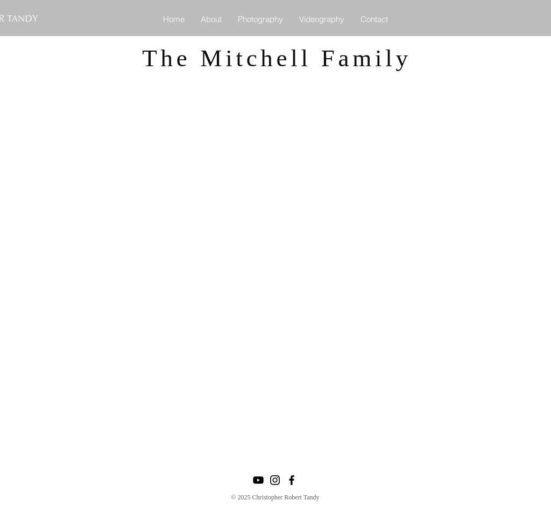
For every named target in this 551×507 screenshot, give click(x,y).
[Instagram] (275, 480)
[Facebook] (291, 480)
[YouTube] (258, 480)
